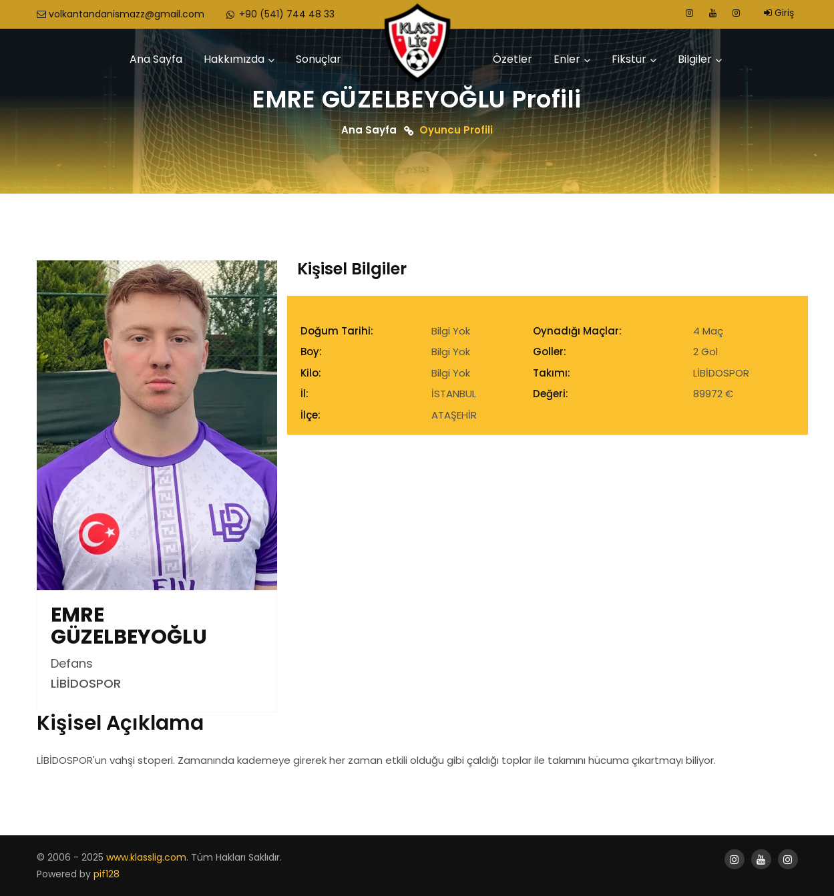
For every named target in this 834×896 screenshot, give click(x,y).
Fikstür (629, 59)
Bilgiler (695, 59)
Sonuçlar (318, 59)
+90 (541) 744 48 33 (279, 14)
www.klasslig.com (146, 857)
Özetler (512, 59)
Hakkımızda (234, 59)
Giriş (779, 12)
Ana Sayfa (156, 59)
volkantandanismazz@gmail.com (120, 14)
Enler (567, 59)
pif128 (106, 874)
